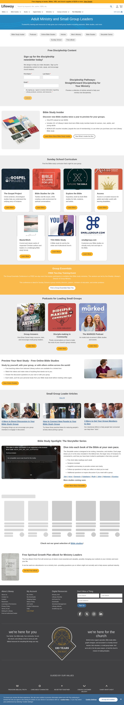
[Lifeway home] (8, 6)
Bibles (5, 12)
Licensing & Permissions (9, 604)
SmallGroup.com (57, 608)
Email (26, 82)
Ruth (94, 477)
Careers (4, 599)
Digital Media (38, 12)
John (99, 477)
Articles (63, 34)
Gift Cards (30, 604)
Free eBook (70, 40)
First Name (27, 74)
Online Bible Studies (48, 34)
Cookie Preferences (33, 606)
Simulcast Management (59, 604)
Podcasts (33, 34)
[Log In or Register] (117, 6)
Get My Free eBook (30, 570)
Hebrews (106, 477)
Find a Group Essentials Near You (62, 288)
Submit (27, 98)
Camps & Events (63, 12)
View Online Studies (10, 383)
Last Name (46, 74)
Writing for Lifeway (7, 611)
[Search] (111, 6)
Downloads (55, 601)
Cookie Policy (65, 699)
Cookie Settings (91, 699)
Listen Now (31, 346)
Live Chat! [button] (30, 611)
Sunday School (56, 40)
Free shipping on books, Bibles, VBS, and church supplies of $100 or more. (62, 1)
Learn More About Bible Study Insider (57, 136)
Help (28, 608)
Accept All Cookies (108, 699)
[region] (62, 699)
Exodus (115, 477)
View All (62, 398)
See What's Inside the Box (84, 136)
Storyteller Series (106, 34)
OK (31, 475)
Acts (70, 477)
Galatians (86, 477)
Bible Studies (16, 12)
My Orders (30, 594)
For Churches (77, 12)
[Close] (121, 699)
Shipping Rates (31, 599)
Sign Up (81, 605)
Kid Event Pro (56, 599)
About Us (4, 594)
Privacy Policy (6, 606)
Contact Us (5, 597)
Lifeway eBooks (57, 606)
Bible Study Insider (18, 34)
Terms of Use (5, 608)
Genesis (77, 477)
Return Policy (31, 601)
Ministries (50, 12)
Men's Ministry (76, 34)
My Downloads (31, 597)
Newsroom (5, 601)
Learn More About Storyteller (75, 485)
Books (27, 12)
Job (65, 477)
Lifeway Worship (57, 597)
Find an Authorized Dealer (9, 613)
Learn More (10, 207)
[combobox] (65, 6)
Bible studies (77, 543)
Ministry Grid (56, 594)
